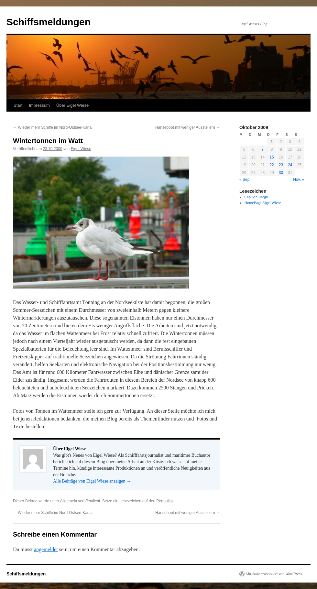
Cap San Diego (256, 197)
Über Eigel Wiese (72, 105)
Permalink (164, 501)
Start (18, 105)
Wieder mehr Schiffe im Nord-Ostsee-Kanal (53, 127)
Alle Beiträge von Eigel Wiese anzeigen (92, 481)
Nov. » (298, 179)
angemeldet (46, 549)
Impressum (39, 105)
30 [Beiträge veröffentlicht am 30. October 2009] (281, 172)
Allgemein (68, 501)
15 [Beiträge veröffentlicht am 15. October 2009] (271, 157)
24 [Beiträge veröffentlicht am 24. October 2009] (290, 165)
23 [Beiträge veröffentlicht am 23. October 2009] (281, 165)
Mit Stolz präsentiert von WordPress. (274, 574)
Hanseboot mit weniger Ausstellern (187, 127)
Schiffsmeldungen (48, 21)
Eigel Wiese (81, 149)
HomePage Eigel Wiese (263, 203)
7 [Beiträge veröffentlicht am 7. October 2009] (262, 149)
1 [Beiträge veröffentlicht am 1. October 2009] (272, 141)
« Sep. (245, 179)
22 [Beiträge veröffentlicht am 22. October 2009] (271, 165)
